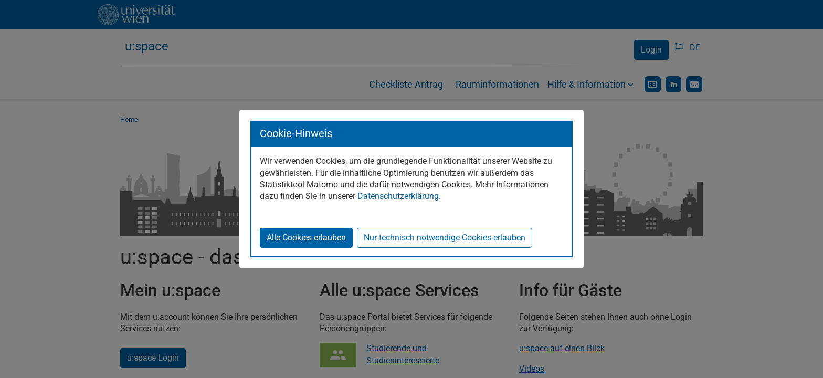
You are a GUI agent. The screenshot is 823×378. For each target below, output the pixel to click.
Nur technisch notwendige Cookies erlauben (444, 238)
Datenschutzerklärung (398, 196)
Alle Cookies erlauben (306, 238)
